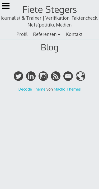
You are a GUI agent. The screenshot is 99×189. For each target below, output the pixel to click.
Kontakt (74, 34)
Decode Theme (31, 89)
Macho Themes (67, 89)
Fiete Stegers (49, 9)
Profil (21, 34)
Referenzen (44, 34)
